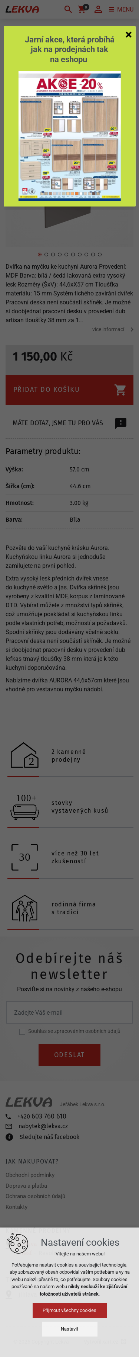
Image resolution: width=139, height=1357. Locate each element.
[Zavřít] (128, 34)
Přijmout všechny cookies (69, 1310)
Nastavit (69, 1329)
